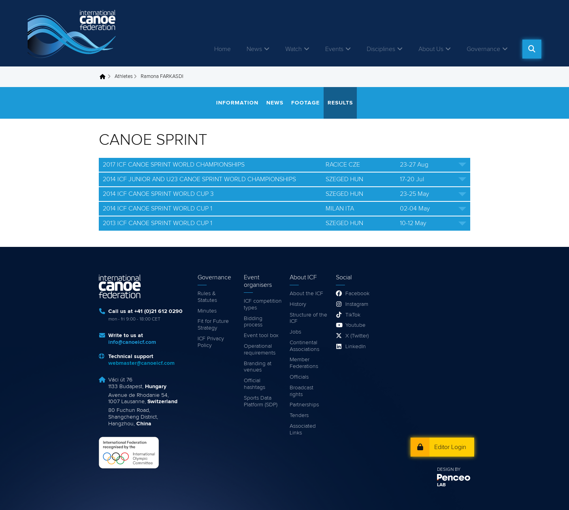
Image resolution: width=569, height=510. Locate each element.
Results (340, 103)
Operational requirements (259, 349)
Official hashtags (254, 384)
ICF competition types (263, 304)
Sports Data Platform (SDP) (260, 401)
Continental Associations (304, 346)
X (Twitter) (357, 336)
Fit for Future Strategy (213, 325)
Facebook (357, 293)
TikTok (352, 315)
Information (237, 103)
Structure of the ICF (308, 318)
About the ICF (306, 293)
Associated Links (303, 429)
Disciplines (381, 49)
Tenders (299, 415)
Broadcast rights (301, 391)
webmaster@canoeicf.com (141, 363)
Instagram (356, 304)
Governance (483, 49)
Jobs (295, 332)
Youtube (355, 325)
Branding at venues (257, 367)
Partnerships (304, 405)
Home (222, 49)
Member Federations (304, 363)
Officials (299, 377)
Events (334, 49)
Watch (293, 49)
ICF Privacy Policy (211, 342)
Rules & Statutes (207, 297)
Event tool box (261, 335)
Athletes (124, 76)
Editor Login (450, 447)
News (254, 49)
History (298, 304)
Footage (305, 103)
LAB (441, 485)
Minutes (207, 311)
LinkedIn (355, 346)
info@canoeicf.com (132, 342)
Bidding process (253, 322)
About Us (430, 49)
